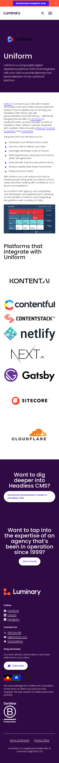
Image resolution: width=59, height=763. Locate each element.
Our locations (15, 641)
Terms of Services (19, 740)
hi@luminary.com (15, 637)
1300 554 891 (12, 632)
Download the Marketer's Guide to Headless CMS (27, 496)
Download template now (31, 3)
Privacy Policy (41, 740)
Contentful (27, 131)
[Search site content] (42, 13)
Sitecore (40, 128)
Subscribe (16, 665)
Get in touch (29, 561)
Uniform (8, 103)
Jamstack (36, 119)
